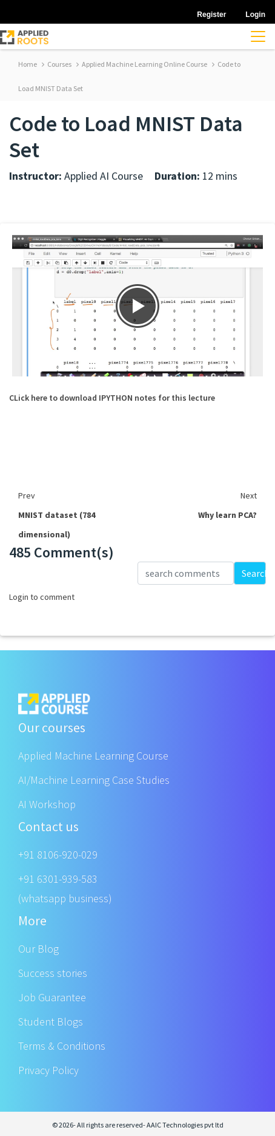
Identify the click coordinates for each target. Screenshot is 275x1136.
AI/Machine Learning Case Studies (94, 780)
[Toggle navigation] (258, 36)
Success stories (52, 973)
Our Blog (38, 949)
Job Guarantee (52, 997)
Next (248, 495)
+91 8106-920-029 (58, 855)
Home (27, 64)
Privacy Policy (48, 1070)
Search (254, 573)
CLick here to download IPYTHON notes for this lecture (112, 397)
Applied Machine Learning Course (93, 756)
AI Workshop (47, 804)
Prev (26, 495)
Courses (56, 64)
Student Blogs (50, 1022)
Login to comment (42, 596)
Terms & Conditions (61, 1046)
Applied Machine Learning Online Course (141, 64)
